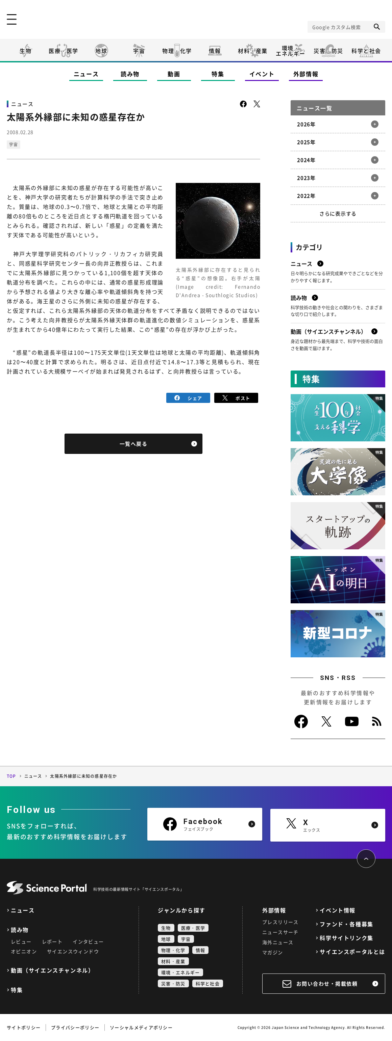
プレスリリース (280, 922)
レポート (52, 941)
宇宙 (139, 51)
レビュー (21, 941)
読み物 (130, 74)
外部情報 (306, 74)
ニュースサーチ (280, 932)
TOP (11, 776)
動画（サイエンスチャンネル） (52, 970)
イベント (262, 74)
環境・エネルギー (180, 972)
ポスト (236, 397)
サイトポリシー (24, 1027)
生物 (25, 51)
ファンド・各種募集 (346, 924)
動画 (174, 74)
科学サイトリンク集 (346, 938)
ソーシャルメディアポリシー (141, 1027)
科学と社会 (366, 51)
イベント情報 (338, 910)
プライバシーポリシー (75, 1027)
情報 (215, 51)
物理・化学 (177, 51)
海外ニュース (277, 942)
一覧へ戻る (134, 443)
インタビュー (88, 941)
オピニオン (24, 951)
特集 (218, 74)
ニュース (86, 74)
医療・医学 (63, 51)
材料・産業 (253, 51)
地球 (101, 51)
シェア (188, 397)
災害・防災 (328, 51)
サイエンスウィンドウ (73, 951)
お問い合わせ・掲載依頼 (327, 983)
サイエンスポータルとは (352, 952)
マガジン (272, 952)
